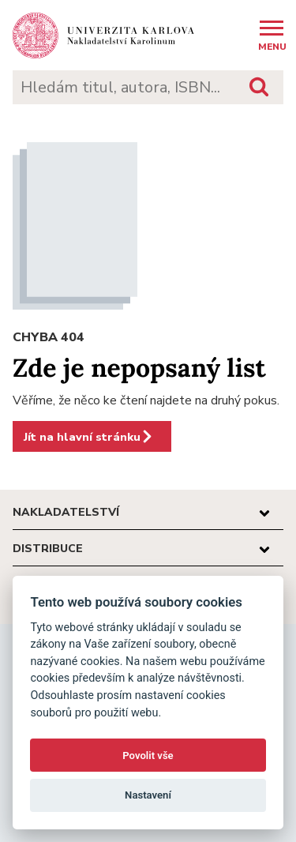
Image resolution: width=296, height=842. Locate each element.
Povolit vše (147, 755)
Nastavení (148, 795)
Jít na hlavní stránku (89, 437)
